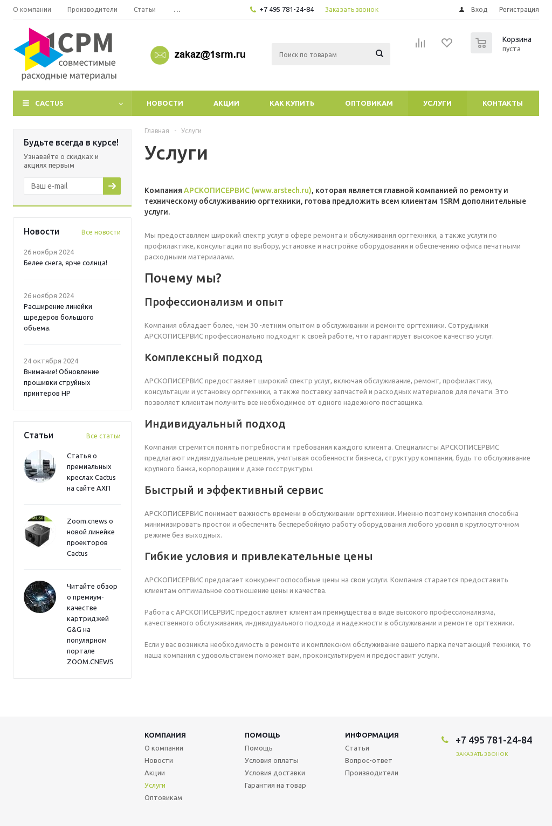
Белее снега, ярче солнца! (65, 262)
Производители (371, 772)
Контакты (502, 103)
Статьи (357, 748)
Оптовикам (369, 103)
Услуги (437, 103)
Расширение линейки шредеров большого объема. (59, 317)
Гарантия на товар (275, 785)
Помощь (262, 735)
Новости (165, 103)
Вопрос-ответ (368, 760)
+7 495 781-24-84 (286, 9)
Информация (372, 735)
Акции (226, 103)
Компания (165, 735)
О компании (163, 748)
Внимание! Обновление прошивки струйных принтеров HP (61, 382)
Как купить (292, 103)
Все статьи (103, 435)
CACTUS (49, 103)
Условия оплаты (272, 760)
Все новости (101, 232)
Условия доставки (275, 772)
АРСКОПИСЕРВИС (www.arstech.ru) (248, 190)
